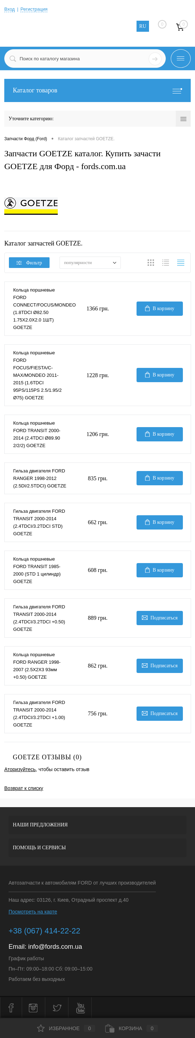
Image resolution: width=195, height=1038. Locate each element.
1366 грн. (97, 308)
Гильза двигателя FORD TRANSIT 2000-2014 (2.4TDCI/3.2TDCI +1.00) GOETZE (39, 714)
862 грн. (97, 666)
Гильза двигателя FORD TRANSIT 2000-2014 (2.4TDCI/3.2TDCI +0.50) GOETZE (39, 618)
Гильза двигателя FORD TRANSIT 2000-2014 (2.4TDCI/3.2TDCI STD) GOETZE (39, 522)
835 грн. (97, 478)
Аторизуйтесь (20, 769)
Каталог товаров (97, 90)
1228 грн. (97, 375)
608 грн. (97, 570)
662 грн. (97, 522)
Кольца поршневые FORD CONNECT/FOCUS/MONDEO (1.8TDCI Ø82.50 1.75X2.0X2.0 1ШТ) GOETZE (40, 308)
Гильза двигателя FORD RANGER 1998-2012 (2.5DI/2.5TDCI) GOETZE (39, 478)
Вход (9, 9)
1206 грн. (97, 434)
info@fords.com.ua (55, 946)
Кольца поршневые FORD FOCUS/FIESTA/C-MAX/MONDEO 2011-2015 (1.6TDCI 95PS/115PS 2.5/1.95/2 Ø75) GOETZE (37, 375)
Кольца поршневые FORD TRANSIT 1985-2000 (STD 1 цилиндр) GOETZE (37, 570)
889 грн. (97, 618)
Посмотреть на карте (33, 912)
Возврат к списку (23, 788)
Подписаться (160, 618)
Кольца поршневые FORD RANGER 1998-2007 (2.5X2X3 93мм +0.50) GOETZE (37, 666)
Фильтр (29, 262)
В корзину (159, 308)
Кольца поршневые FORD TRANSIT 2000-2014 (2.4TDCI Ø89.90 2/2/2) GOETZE (36, 434)
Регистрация (33, 9)
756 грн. (97, 713)
